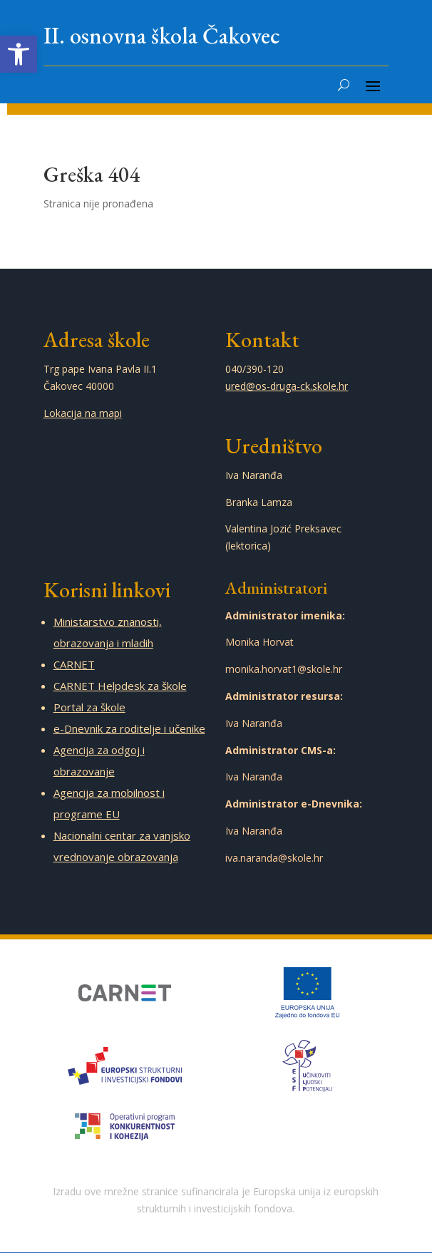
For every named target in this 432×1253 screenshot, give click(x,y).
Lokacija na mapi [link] (82, 413)
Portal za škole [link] (89, 707)
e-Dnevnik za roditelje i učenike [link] (129, 728)
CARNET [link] (74, 664)
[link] (18, 54)
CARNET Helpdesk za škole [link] (120, 686)
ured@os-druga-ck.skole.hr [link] (286, 386)
